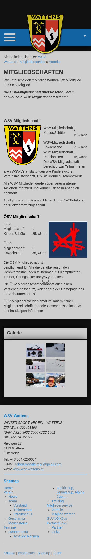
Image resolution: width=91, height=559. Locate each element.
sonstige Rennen (26, 536)
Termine (10, 527)
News (12, 496)
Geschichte (16, 518)
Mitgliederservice (32, 62)
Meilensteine (18, 523)
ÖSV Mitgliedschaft (21, 217)
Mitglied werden (63, 514)
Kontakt (9, 553)
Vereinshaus (22, 514)
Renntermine (18, 532)
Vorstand (20, 505)
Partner (57, 527)
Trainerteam (22, 510)
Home (8, 488)
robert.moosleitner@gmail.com (38, 464)
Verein (8, 492)
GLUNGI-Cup (57, 518)
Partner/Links (57, 523)
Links (56, 532)
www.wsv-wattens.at (28, 469)
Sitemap (44, 553)
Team (12, 501)
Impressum (26, 553)
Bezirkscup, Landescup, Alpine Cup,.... (70, 492)
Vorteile (54, 62)
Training (58, 501)
